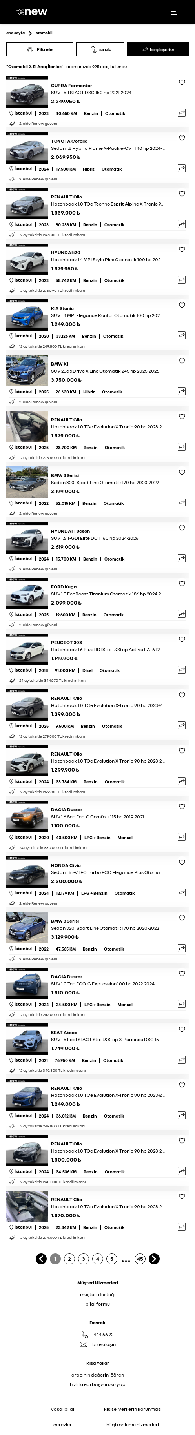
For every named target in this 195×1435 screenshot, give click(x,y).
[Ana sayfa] (32, 11)
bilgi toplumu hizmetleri (132, 1425)
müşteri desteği (97, 1294)
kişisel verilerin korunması (133, 1409)
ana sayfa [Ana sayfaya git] (15, 32)
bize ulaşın (104, 1344)
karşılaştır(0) (158, 49)
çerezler (62, 1425)
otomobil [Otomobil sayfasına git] (44, 32)
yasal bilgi (62, 1409)
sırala (100, 49)
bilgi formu (98, 1304)
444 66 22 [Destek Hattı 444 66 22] (103, 1334)
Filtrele (40, 49)
